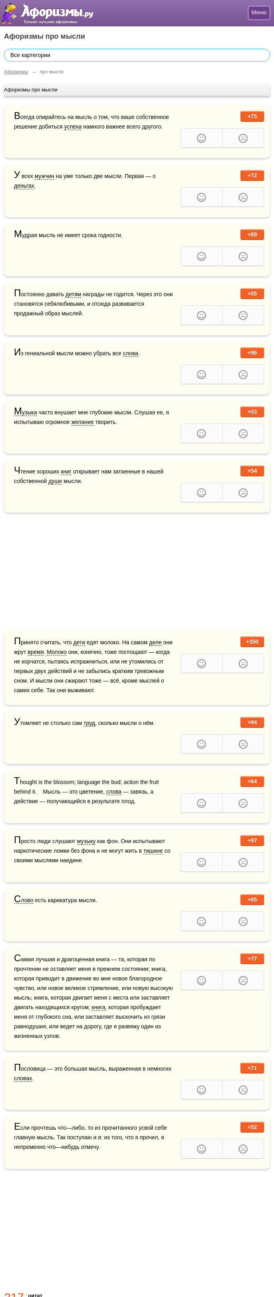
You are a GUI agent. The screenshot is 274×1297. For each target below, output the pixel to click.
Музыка (25, 412)
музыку (86, 841)
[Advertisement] (137, 572)
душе (55, 481)
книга (98, 1007)
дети (79, 642)
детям (73, 294)
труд (89, 723)
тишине (153, 851)
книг (66, 471)
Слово (24, 900)
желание (82, 422)
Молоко (56, 652)
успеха (73, 126)
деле (155, 642)
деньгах (24, 185)
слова (130, 353)
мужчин (44, 176)
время (36, 652)
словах (23, 1078)
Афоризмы (16, 72)
